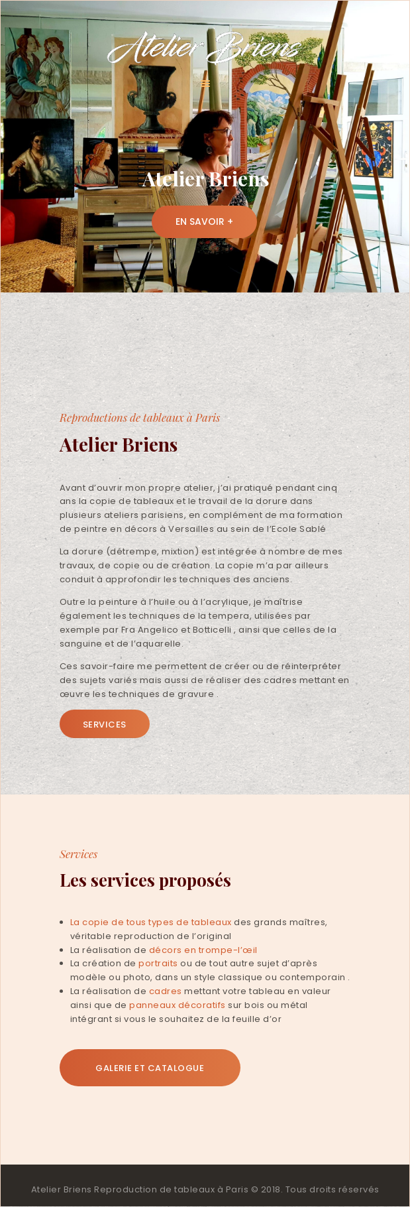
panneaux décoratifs (177, 1005)
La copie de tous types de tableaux (151, 922)
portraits (158, 963)
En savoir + (204, 221)
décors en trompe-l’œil (203, 950)
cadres (165, 991)
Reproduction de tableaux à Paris (171, 1189)
